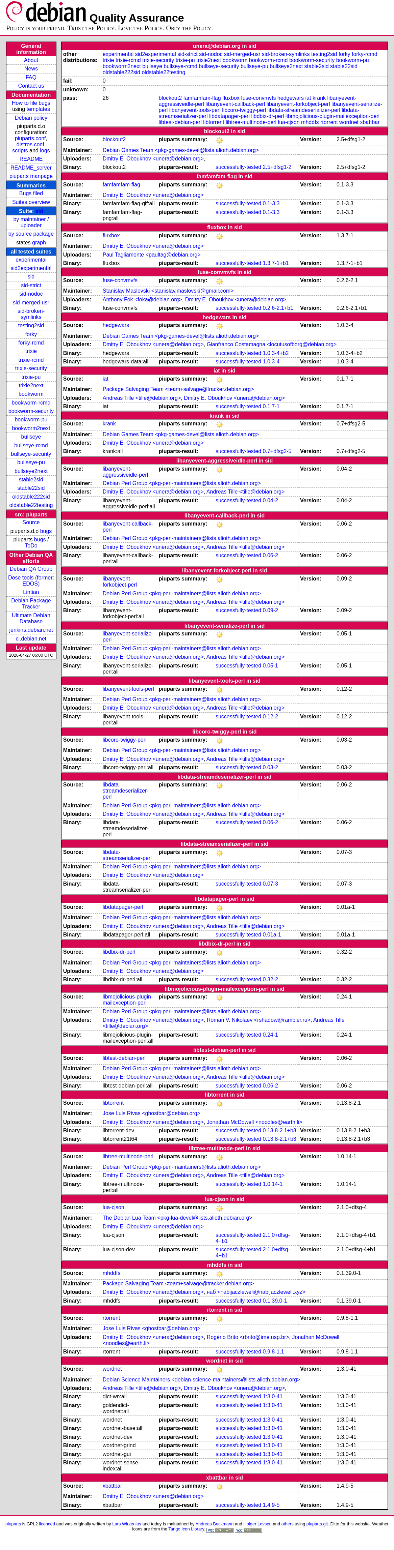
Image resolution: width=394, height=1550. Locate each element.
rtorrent (329, 122)
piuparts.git (317, 1523)
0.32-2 (270, 979)
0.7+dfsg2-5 (277, 451)
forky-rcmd (31, 343)
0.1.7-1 (271, 406)
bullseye (31, 437)
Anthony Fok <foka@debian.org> (142, 299)
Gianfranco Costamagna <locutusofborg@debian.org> (272, 344)
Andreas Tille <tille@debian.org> (142, 398)
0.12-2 (270, 716)
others (287, 1523)
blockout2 (170, 98)
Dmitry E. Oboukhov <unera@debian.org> (153, 158)
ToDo (31, 545)
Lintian (31, 592)
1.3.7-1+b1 (276, 263)
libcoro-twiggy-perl (244, 110)
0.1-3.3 (271, 203)
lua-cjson (289, 122)
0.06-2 (270, 555)
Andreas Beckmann (214, 1523)
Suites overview (31, 202)
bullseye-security (31, 454)
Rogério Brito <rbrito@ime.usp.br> (248, 1337)
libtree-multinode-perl (251, 122)
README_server (31, 168)
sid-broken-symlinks (31, 314)
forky (31, 334)
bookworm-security (31, 411)
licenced (47, 1523)
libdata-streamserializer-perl (127, 855)
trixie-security (31, 368)
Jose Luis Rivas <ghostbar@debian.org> (151, 1113)
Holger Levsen (257, 1523)
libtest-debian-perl (180, 122)
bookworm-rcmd (31, 403)
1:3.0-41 (273, 1396)
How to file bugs (31, 103)
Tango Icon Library (186, 1528)
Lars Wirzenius (126, 1523)
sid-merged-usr (31, 302)
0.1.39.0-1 (275, 1301)
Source (31, 522)
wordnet (349, 122)
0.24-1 (270, 1035)
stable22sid (31, 488)
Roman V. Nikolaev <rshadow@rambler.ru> (259, 1020)
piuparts (13, 1523)
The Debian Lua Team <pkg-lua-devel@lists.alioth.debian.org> (177, 1218)
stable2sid (31, 479)
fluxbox (231, 98)
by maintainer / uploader (31, 222)
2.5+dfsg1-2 (277, 167)
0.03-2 (270, 767)
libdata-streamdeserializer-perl (303, 110)
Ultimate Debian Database (31, 618)
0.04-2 (270, 500)
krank (319, 98)
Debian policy (31, 118)
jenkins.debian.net (31, 630)
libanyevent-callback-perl (235, 104)
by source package (31, 234)
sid (39, 211)
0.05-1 (270, 665)
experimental (31, 260)
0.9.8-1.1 (273, 1351)
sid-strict (31, 285)
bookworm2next (31, 428)
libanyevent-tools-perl (195, 110)
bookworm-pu (31, 419)
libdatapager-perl (229, 116)
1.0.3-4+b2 (276, 353)
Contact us (31, 86)
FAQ (31, 77)
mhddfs (310, 122)
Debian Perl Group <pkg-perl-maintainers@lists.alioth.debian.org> (182, 483)
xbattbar (369, 122)
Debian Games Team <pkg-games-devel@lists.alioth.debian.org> (181, 150)
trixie (31, 351)
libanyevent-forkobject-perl (298, 104)
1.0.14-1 (273, 1184)
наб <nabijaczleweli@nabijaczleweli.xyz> (256, 1292)
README (31, 159)
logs (45, 150)
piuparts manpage (31, 176)
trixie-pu (31, 377)
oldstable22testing (31, 505)
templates (38, 109)
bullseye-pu (31, 462)
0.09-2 (270, 610)
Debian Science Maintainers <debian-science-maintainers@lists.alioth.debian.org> (201, 1379)
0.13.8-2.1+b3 (279, 1130)
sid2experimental (30, 268)
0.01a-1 (272, 934)
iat (308, 98)
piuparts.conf (30, 138)
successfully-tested (238, 167)
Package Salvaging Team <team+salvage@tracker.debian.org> (178, 389)
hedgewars (290, 98)
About (31, 60)
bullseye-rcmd (31, 445)
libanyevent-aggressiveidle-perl (125, 472)
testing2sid (31, 325)
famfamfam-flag (202, 98)
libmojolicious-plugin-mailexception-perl (332, 116)
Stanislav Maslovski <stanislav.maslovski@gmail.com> (168, 291)
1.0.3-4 (271, 361)
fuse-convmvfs (258, 98)
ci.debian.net (31, 639)
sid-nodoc (31, 294)
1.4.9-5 (271, 1505)
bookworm (31, 394)
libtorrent (213, 122)
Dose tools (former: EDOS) (31, 581)
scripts (20, 150)
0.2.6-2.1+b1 (278, 308)
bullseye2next (31, 471)
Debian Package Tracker (31, 603)
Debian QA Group (31, 569)
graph (39, 242)
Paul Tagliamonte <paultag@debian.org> (152, 255)
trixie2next (31, 385)
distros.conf (30, 144)
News (31, 68)
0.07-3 (270, 884)
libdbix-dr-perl (267, 116)
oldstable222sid (31, 497)
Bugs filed (31, 193)
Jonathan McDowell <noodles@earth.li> (254, 1122)
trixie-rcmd (31, 360)
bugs (46, 531)
